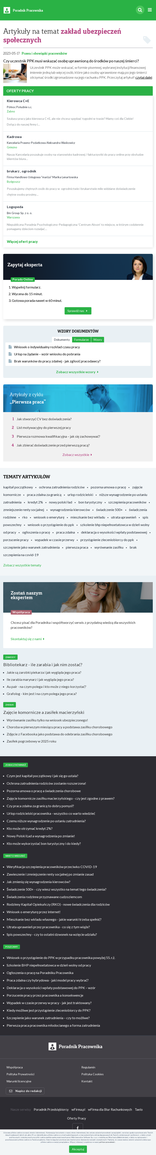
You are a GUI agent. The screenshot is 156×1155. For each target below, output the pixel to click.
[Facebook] (78, 1128)
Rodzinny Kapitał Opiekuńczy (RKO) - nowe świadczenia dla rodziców (58, 904)
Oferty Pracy (76, 1118)
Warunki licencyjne (18, 1081)
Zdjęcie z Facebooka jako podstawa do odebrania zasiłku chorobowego (59, 734)
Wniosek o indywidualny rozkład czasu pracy (44, 347)
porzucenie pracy (16, 540)
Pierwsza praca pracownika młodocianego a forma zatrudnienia (53, 1025)
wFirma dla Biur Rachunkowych (110, 1109)
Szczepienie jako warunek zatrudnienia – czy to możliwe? (48, 1018)
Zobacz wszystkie (78, 454)
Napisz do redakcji (25, 1091)
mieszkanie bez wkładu (88, 517)
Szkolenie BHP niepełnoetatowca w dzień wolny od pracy (49, 965)
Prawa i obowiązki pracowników (44, 53)
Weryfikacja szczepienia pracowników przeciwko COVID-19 (52, 867)
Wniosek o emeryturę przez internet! (34, 912)
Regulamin (88, 1067)
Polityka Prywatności (20, 1074)
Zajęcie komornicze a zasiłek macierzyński (43, 712)
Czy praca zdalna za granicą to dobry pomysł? (40, 806)
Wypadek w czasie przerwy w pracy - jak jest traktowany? (49, 1003)
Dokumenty (62, 339)
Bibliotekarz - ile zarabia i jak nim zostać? (42, 664)
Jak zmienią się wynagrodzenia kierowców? (38, 882)
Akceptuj (78, 1149)
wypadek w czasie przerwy (54, 540)
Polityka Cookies (92, 1074)
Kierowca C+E (18, 101)
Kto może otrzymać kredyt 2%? (30, 828)
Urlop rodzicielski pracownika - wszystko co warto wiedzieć (51, 813)
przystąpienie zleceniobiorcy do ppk (107, 540)
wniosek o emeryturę (49, 517)
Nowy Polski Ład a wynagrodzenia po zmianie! (41, 836)
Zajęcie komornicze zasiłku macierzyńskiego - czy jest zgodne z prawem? (61, 798)
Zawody (10, 657)
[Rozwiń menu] (150, 10)
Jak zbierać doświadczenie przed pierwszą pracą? (53, 445)
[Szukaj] (140, 10)
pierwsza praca (77, 547)
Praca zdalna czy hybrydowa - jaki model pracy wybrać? (48, 980)
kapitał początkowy (18, 487)
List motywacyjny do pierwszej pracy (44, 427)
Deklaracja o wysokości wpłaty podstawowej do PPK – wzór (51, 988)
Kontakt (86, 1081)
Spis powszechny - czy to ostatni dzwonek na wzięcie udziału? (52, 934)
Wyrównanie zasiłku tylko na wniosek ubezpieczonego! (47, 720)
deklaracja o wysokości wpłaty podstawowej (114, 532)
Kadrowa (14, 137)
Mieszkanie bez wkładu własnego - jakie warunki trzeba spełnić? (54, 919)
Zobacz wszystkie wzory (78, 372)
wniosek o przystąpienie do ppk (51, 525)
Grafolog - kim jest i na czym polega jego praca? (42, 694)
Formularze (81, 339)
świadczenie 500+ (109, 510)
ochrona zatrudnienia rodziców (62, 487)
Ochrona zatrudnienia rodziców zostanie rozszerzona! (46, 783)
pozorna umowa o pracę (108, 487)
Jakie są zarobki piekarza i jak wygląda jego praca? (44, 672)
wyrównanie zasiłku (108, 547)
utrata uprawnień (123, 517)
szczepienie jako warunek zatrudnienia (31, 547)
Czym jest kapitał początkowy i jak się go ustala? (42, 776)
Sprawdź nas (78, 311)
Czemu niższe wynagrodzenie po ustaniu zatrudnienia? (46, 821)
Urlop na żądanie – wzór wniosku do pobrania (44, 354)
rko (24, 517)
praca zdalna (65, 532)
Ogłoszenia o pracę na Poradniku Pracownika (40, 973)
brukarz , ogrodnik (21, 171)
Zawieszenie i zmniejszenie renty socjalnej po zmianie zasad (50, 874)
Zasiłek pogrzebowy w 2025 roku (31, 741)
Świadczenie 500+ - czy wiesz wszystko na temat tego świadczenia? (56, 889)
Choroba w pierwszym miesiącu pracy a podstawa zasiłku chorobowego (59, 727)
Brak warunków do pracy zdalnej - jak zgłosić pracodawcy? (55, 361)
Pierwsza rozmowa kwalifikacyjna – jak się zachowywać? (58, 436)
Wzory (97, 339)
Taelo (139, 1109)
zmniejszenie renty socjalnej (23, 510)
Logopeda (15, 207)
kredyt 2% (35, 502)
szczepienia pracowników (127, 502)
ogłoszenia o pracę (36, 532)
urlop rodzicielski (80, 494)
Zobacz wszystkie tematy (22, 565)
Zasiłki (9, 704)
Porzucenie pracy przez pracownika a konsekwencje (45, 995)
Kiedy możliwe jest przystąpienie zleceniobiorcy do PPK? (49, 1010)
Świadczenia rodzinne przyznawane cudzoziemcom (44, 897)
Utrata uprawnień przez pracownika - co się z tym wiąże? (48, 927)
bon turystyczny (90, 502)
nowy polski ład (60, 502)
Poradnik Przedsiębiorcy (51, 1109)
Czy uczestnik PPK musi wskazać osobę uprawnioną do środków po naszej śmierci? (71, 60)
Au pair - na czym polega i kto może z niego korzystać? (46, 686)
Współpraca (14, 1067)
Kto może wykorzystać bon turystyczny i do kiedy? (44, 843)
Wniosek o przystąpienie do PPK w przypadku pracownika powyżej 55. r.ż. (61, 958)
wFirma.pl (78, 1109)
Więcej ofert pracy (22, 241)
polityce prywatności (107, 1142)
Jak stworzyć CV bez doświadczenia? (44, 419)
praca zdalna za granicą (44, 494)
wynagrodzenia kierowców (70, 510)
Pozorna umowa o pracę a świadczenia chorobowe (44, 791)
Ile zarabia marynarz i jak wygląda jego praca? (40, 679)
